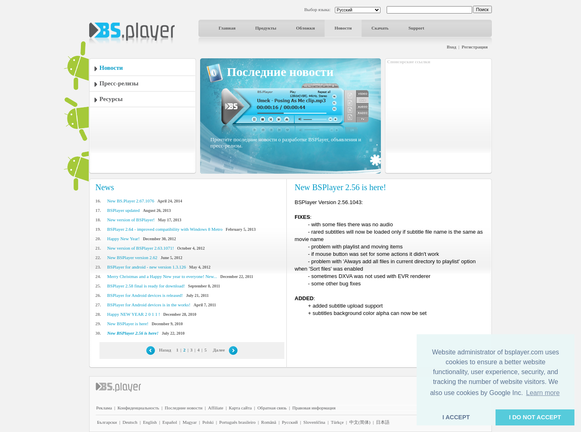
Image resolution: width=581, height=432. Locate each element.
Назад (165, 349)
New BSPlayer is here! (128, 323)
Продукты (265, 27)
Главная (227, 27)
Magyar (189, 422)
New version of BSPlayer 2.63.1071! (140, 248)
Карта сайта (240, 407)
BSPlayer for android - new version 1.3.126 (146, 266)
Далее (219, 349)
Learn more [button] (543, 392)
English (150, 422)
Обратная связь (271, 407)
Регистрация (475, 46)
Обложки (305, 27)
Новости (343, 27)
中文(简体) (359, 422)
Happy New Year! (123, 238)
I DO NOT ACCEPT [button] (535, 417)
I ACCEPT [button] (456, 417)
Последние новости (184, 407)
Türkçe (337, 422)
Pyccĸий (290, 422)
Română (269, 422)
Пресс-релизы (118, 83)
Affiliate (215, 407)
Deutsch (129, 422)
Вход (451, 46)
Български (107, 422)
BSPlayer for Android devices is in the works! (149, 304)
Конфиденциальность (138, 407)
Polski (208, 422)
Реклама (104, 407)
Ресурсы (110, 99)
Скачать (380, 27)
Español (169, 422)
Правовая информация (314, 407)
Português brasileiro (237, 422)
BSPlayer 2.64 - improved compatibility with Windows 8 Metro (165, 229)
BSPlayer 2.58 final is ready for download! (146, 285)
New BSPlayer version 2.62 (132, 257)
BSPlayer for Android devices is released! (145, 295)
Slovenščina (314, 422)
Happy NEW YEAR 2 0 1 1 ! (133, 314)
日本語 (383, 422)
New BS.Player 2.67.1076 (130, 200)
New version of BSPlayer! (131, 219)
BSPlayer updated (123, 210)
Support (416, 27)
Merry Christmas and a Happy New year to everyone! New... (162, 276)
